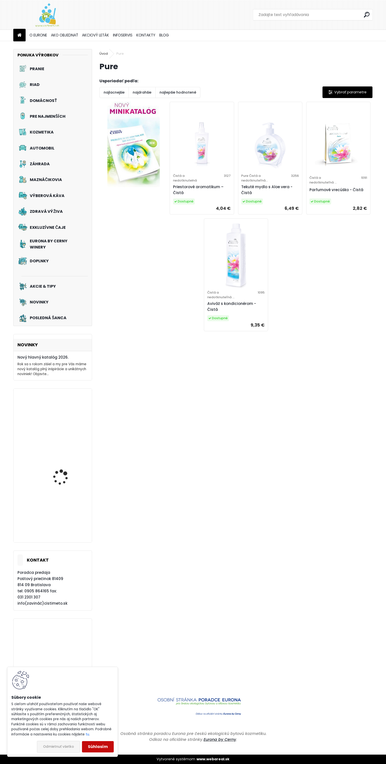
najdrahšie (142, 92)
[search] (367, 14)
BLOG (164, 35)
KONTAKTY (145, 35)
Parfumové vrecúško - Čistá (336, 189)
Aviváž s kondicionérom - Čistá (231, 306)
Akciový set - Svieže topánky (62, 517)
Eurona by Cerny (220, 739)
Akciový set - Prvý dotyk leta (67, 471)
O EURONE (38, 35)
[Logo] (47, 14)
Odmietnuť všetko (58, 746)
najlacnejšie (114, 92)
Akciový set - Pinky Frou (66, 421)
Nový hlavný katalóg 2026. (42, 357)
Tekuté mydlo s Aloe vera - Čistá (266, 189)
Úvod (103, 53)
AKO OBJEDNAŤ (64, 35)
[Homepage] (19, 35)
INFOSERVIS (122, 35)
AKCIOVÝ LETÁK (95, 35)
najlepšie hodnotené (178, 92)
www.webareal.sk (212, 759)
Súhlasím (98, 746)
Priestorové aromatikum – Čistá (198, 189)
